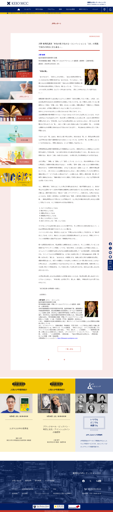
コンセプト (27, 9)
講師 (60, 9)
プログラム (51, 9)
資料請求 (110, 262)
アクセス (15, 489)
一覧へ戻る (69, 349)
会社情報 (25, 493)
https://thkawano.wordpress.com (67, 338)
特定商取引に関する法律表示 (62, 493)
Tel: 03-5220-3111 (92, 489)
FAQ (54, 489)
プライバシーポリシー (42, 493)
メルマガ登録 (49, 480)
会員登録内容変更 (27, 489)
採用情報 (15, 493)
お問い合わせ (110, 267)
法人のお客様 (70, 9)
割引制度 (38, 480)
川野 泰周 (42, 55)
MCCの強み (39, 9)
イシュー (95, 9)
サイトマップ (44, 489)
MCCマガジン (83, 9)
